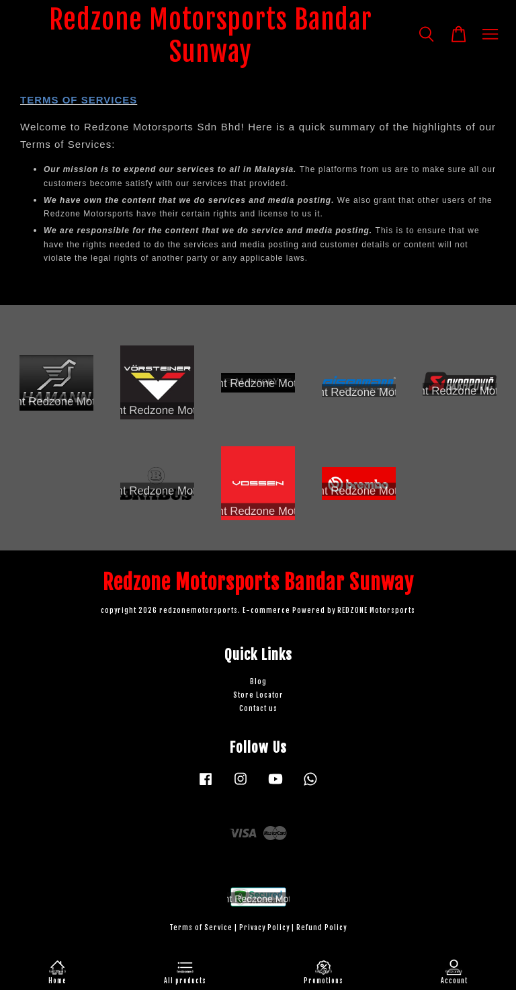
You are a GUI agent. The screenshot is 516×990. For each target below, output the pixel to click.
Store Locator (258, 695)
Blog (258, 681)
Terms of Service (200, 927)
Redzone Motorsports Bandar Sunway (210, 35)
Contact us (258, 708)
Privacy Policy (264, 927)
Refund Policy (321, 927)
